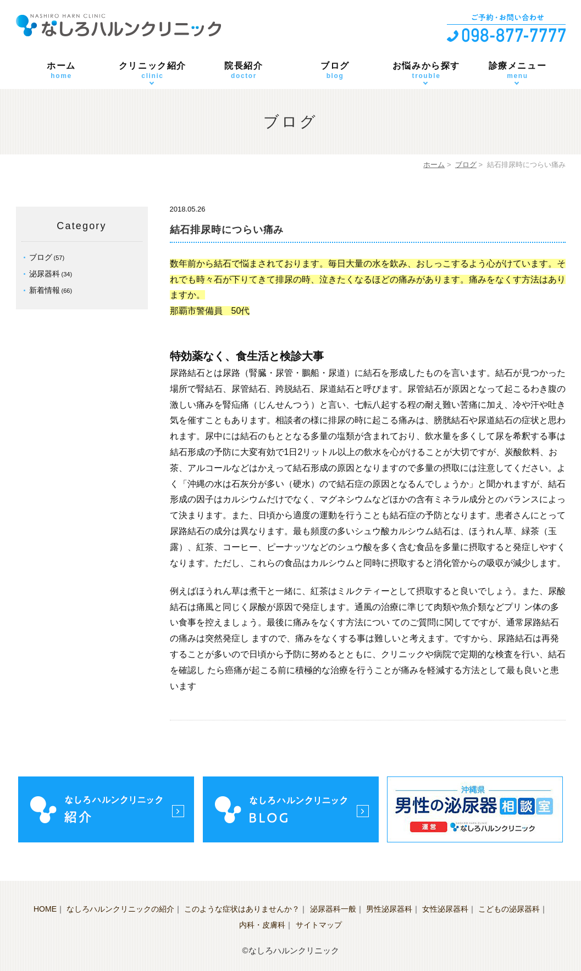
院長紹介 (244, 71)
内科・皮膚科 (262, 924)
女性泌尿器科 (445, 909)
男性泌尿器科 (389, 909)
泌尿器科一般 (333, 909)
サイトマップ (319, 924)
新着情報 (44, 290)
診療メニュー (517, 71)
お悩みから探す (426, 71)
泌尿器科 (44, 273)
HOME (45, 909)
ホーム (61, 71)
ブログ (335, 71)
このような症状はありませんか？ (242, 909)
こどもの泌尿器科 (509, 909)
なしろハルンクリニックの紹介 (120, 909)
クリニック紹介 (152, 71)
